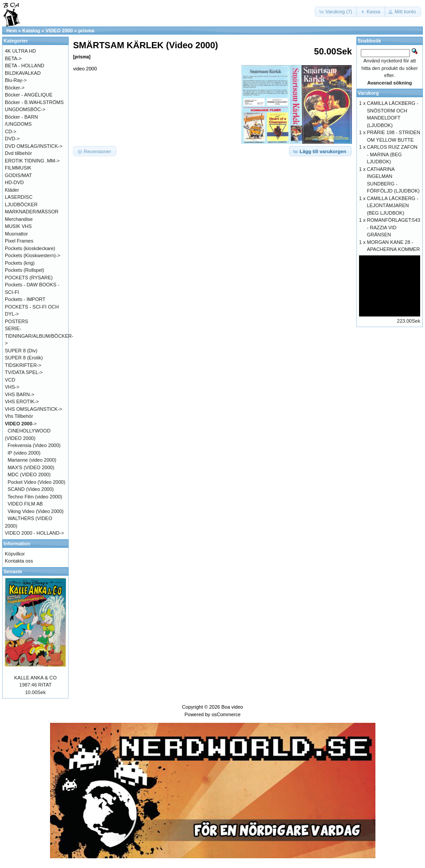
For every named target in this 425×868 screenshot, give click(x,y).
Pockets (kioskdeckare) (30, 248)
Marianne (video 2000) (32, 460)
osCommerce (226, 714)
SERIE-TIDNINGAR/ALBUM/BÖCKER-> (39, 336)
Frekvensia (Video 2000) (34, 445)
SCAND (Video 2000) (31, 489)
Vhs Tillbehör (19, 416)
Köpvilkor (15, 553)
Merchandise (19, 219)
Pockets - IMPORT (25, 299)
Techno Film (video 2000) (35, 496)
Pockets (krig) (20, 263)
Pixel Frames (19, 240)
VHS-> (12, 387)
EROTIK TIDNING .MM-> (32, 160)
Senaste (13, 571)
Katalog (31, 30)
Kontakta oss (19, 560)
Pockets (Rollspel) (24, 270)
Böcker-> (14, 87)
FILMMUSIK (18, 167)
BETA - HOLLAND (24, 65)
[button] (336, 12)
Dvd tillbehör (18, 153)
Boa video (232, 707)
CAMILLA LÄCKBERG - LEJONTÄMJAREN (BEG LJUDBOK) (392, 206)
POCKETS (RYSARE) (29, 277)
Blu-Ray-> (16, 80)
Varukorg (368, 93)
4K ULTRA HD (20, 51)
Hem (11, 30)
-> (21, 423)
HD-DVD (14, 182)
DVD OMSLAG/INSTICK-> (33, 146)
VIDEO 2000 (59, 30)
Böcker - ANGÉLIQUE (29, 94)
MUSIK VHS (18, 226)
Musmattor (16, 233)
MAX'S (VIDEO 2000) (31, 467)
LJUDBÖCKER (21, 204)
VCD (10, 379)
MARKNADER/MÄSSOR (31, 211)
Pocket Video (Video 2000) (36, 482)
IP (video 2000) (24, 452)
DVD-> (12, 138)
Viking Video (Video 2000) (36, 511)
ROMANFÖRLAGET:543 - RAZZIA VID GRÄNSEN (393, 227)
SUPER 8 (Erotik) (24, 357)
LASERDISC (18, 197)
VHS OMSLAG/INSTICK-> (33, 409)
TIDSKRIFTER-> (23, 365)
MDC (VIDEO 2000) (29, 474)
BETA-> (13, 58)
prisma (86, 30)
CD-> (10, 131)
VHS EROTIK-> (22, 401)
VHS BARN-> (19, 394)
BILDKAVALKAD (23, 73)
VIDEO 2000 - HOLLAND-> (34, 533)
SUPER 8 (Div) (21, 350)
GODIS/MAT (18, 175)
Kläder (12, 190)
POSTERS (16, 321)
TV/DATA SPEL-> (23, 372)
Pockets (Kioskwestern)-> (32, 255)
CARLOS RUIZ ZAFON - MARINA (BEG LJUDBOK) (392, 154)
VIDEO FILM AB (25, 503)
